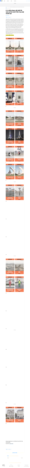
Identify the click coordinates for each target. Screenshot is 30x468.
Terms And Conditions (26, 466)
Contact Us (19, 465)
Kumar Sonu (11, 443)
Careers (19, 466)
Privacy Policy (26, 465)
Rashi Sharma (7, 15)
